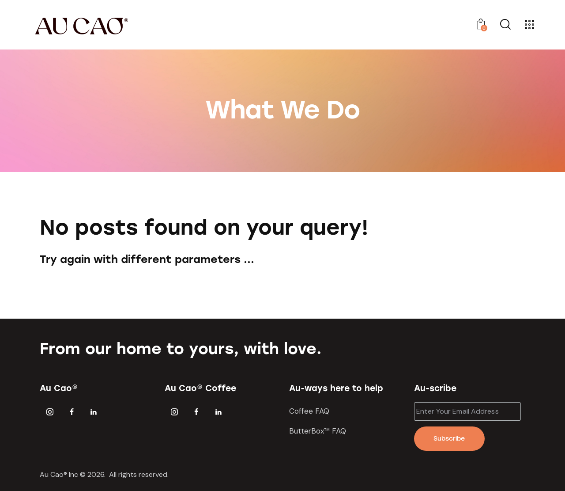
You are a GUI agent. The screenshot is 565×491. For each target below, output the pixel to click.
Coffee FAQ (309, 411)
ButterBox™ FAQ (318, 431)
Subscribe (449, 438)
